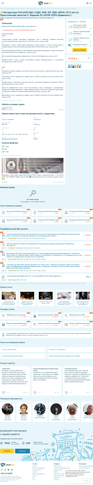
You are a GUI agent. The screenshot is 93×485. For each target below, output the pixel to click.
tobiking (4, 182)
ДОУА (20, 134)
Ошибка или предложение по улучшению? (11, 155)
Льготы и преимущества (39, 473)
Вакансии (56, 479)
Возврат (56, 471)
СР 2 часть (25, 134)
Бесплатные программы (39, 468)
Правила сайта (57, 466)
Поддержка (57, 477)
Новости (35, 466)
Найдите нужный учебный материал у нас (34, 335)
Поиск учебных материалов (86, 466)
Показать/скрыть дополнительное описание (12, 100)
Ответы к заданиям (8, 119)
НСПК (4, 124)
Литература (37, 119)
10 (34, 129)
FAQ (33, 477)
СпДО (9, 134)
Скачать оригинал (9, 109)
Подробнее (22, 451)
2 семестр (36, 124)
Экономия (35, 471)
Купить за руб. (79, 50)
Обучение (7, 451)
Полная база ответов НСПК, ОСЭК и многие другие (18, 26)
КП (14, 134)
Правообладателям (59, 475)
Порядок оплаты (58, 470)
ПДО (17, 134)
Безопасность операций (60, 473)
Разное (34, 475)
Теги (34, 479)
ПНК (12, 134)
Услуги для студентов (84, 468)
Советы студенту (37, 470)
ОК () (86, 480)
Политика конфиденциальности (62, 468)
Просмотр (61, 109)
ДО (6, 134)
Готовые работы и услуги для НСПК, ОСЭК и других (19, 30)
